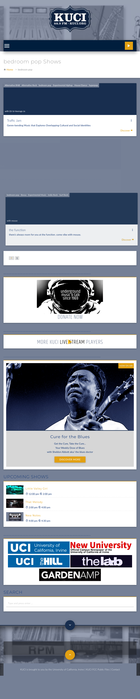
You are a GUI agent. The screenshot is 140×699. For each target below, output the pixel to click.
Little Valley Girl (37, 488)
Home (10, 69)
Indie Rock (63, 196)
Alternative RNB (12, 85)
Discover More (70, 459)
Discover (126, 130)
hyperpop (93, 85)
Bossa (35, 196)
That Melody (34, 502)
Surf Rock (73, 196)
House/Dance (80, 85)
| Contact (115, 669)
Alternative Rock (29, 85)
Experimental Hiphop (62, 85)
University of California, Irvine (68, 669)
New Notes (33, 515)
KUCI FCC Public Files (97, 669)
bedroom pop (45, 85)
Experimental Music (48, 196)
